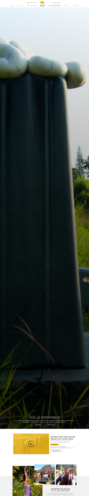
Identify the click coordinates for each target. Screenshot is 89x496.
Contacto (75, 5)
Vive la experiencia (54, 5)
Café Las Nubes (31, 5)
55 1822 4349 (31, 2)
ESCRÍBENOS (38, 424)
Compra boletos (51, 424)
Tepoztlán (67, 5)
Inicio (12, 5)
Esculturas (20, 5)
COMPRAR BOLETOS (56, 450)
